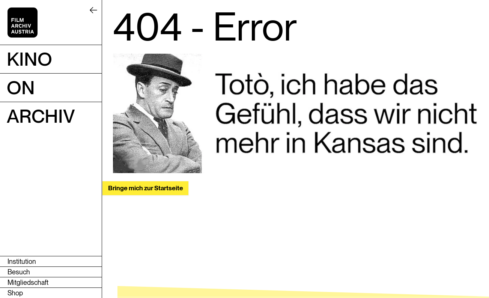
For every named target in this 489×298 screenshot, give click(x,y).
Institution (22, 261)
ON (21, 87)
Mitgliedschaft (28, 282)
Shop (15, 293)
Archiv (41, 116)
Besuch (19, 272)
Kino (29, 59)
